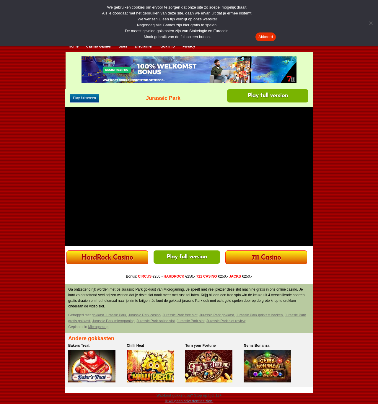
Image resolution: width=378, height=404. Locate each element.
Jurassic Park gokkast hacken (259, 315)
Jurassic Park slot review (225, 321)
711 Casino (266, 258)
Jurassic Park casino (144, 315)
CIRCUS (144, 276)
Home (74, 46)
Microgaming (98, 327)
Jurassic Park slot (191, 321)
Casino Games (98, 46)
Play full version (267, 96)
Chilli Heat (135, 345)
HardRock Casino (107, 258)
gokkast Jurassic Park (109, 315)
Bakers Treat (78, 345)
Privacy (189, 46)
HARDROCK (174, 276)
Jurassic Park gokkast (216, 315)
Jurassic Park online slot (155, 321)
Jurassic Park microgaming (113, 321)
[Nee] (371, 23)
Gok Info (167, 46)
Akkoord (265, 37)
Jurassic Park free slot (180, 315)
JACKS (235, 276)
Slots (122, 46)
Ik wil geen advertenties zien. (189, 401)
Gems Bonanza (256, 345)
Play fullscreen (84, 98)
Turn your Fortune (200, 345)
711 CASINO (206, 276)
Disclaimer (144, 46)
